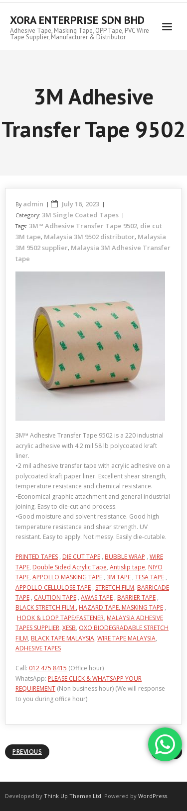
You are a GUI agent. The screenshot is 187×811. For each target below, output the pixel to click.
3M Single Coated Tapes (80, 214)
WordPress (152, 796)
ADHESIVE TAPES (38, 648)
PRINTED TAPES (36, 556)
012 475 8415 (48, 668)
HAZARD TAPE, (100, 607)
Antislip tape (127, 567)
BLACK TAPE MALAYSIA (62, 638)
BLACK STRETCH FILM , (46, 607)
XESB (69, 628)
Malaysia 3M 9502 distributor (89, 236)
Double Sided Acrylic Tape (69, 567)
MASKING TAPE (142, 607)
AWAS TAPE (97, 597)
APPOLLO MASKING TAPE (67, 577)
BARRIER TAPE (136, 597)
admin (33, 203)
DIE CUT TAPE (81, 556)
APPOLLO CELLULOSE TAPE (53, 587)
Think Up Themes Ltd (72, 796)
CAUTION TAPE (55, 597)
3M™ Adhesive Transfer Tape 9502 (83, 225)
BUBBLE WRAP (125, 556)
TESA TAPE (149, 577)
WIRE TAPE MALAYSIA (126, 638)
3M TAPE (119, 577)
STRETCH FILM (114, 587)
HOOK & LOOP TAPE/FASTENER (60, 618)
